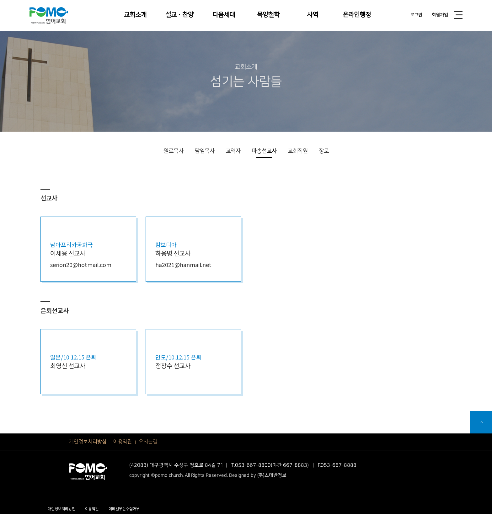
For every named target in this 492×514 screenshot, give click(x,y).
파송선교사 (264, 151)
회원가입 (440, 15)
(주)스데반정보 (271, 475)
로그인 (416, 15)
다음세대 (223, 14)
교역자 (233, 151)
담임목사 (205, 151)
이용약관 (122, 441)
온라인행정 (357, 14)
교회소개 (135, 14)
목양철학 (268, 14)
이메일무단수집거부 (124, 509)
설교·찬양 (179, 14)
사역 (312, 14)
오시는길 (148, 441)
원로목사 (173, 151)
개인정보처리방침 (88, 441)
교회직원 (298, 151)
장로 (324, 151)
